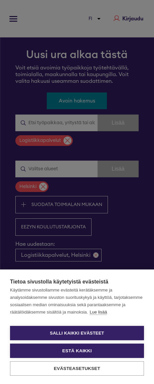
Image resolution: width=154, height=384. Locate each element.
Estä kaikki (77, 350)
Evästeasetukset (77, 368)
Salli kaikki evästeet (77, 333)
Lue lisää (98, 312)
